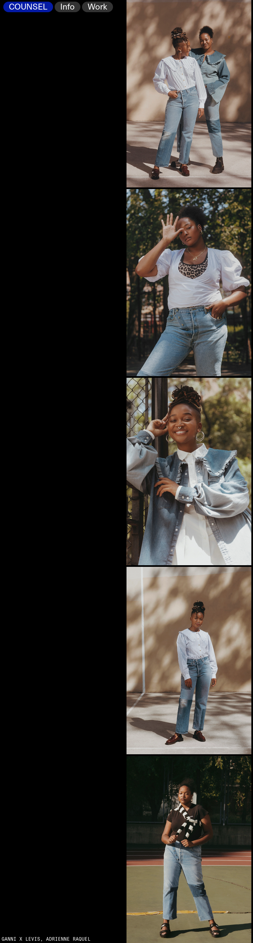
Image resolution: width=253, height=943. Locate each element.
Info (67, 7)
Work (97, 7)
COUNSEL (28, 7)
